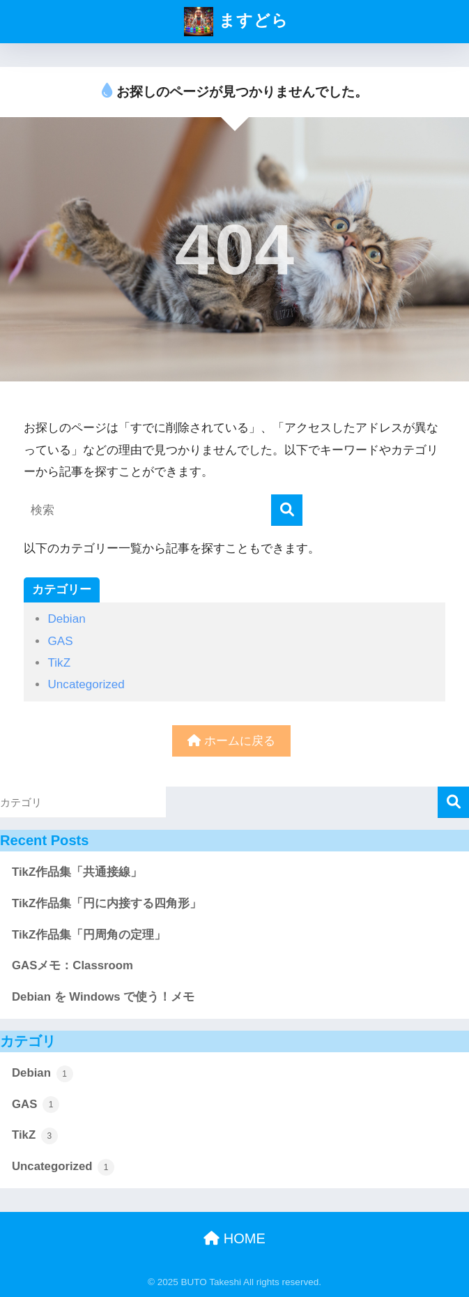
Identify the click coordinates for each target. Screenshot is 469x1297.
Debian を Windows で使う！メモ (103, 996)
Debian (66, 618)
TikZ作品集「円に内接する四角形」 (106, 903)
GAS (59, 641)
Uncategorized (85, 684)
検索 (453, 802)
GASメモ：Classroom (72, 965)
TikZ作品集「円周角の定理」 (89, 934)
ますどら (236, 21)
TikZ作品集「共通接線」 (77, 872)
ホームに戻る (231, 741)
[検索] (286, 510)
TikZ (58, 662)
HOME (234, 1238)
